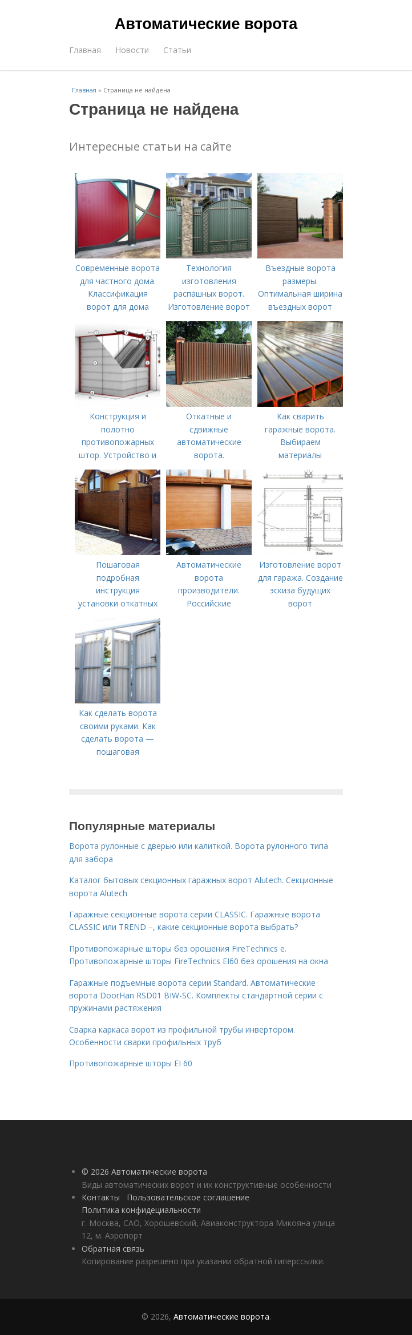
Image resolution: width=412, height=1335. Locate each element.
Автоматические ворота (206, 24)
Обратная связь (113, 1248)
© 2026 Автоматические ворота (144, 1171)
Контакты (101, 1197)
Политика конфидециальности (141, 1209)
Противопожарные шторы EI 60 (130, 1063)
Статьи (177, 49)
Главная (85, 49)
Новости (132, 49)
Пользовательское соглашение (188, 1197)
